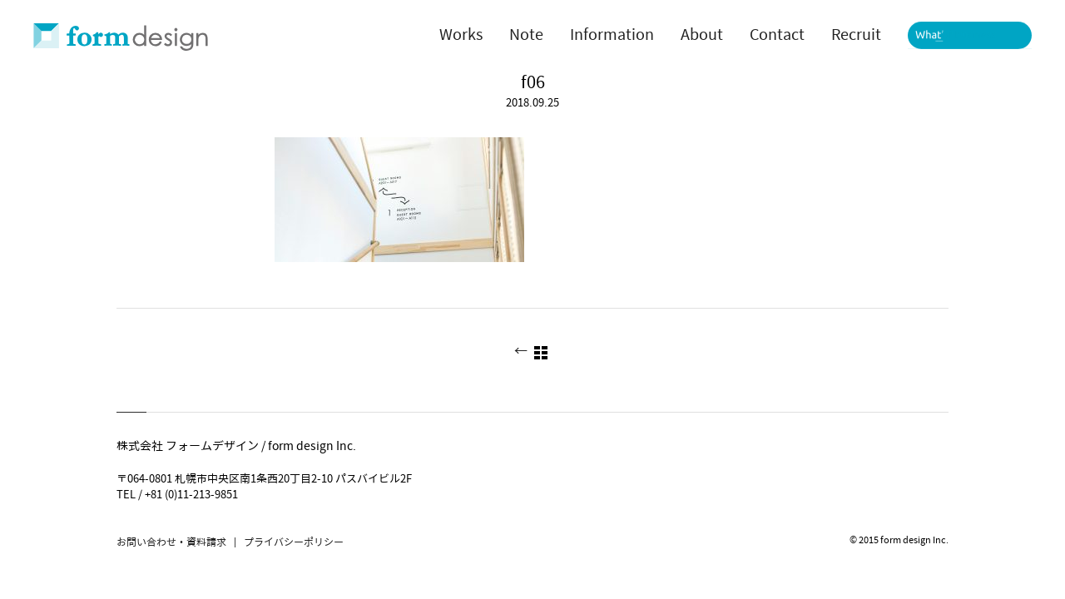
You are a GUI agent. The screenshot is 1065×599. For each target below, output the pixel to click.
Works (461, 35)
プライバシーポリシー (294, 542)
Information (612, 35)
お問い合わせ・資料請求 (171, 542)
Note (526, 35)
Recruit (856, 35)
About (702, 35)
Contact (777, 35)
